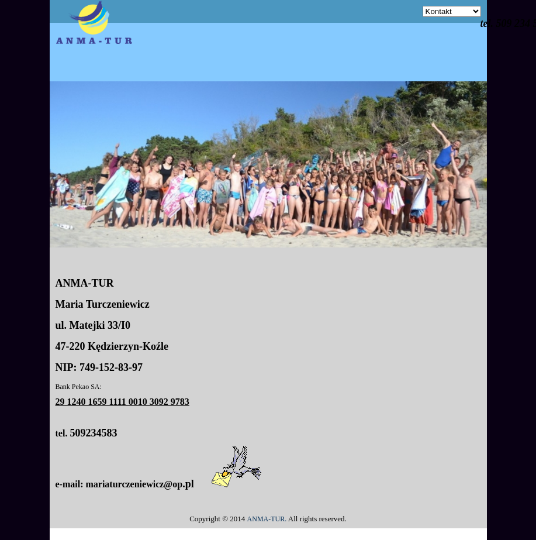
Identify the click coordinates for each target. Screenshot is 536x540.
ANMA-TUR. (267, 519)
